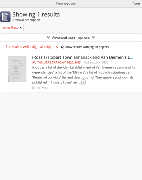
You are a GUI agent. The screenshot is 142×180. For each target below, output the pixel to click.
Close (136, 4)
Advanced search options (71, 37)
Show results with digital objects (85, 47)
